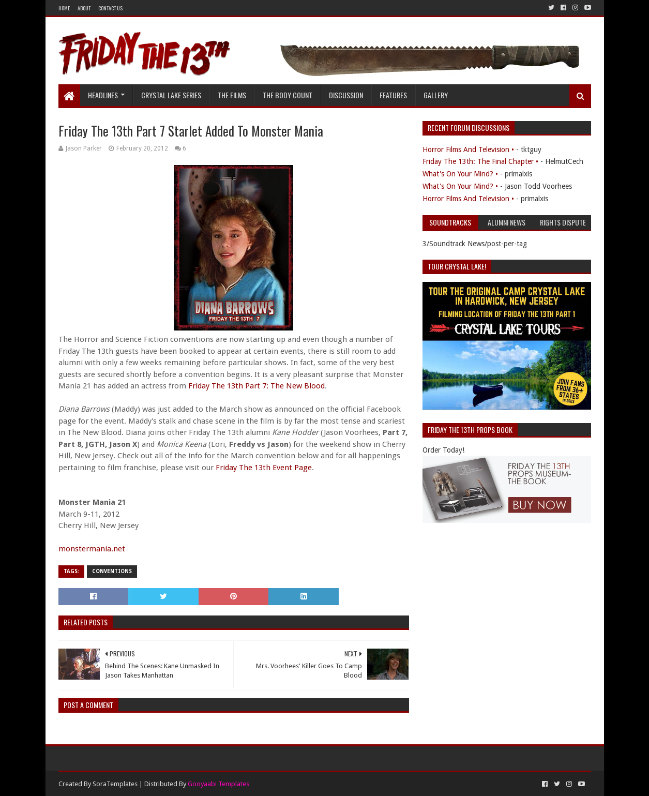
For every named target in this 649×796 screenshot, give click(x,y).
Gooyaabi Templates (218, 784)
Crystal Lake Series (171, 94)
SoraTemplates (115, 784)
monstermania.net (91, 548)
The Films (232, 94)
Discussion (346, 94)
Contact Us (110, 8)
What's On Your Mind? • (460, 174)
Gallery (436, 94)
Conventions (112, 571)
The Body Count (287, 94)
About (84, 8)
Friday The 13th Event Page (264, 467)
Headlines (103, 94)
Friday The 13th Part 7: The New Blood (256, 386)
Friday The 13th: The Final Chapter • (480, 161)
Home (64, 8)
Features (393, 94)
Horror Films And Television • (468, 149)
